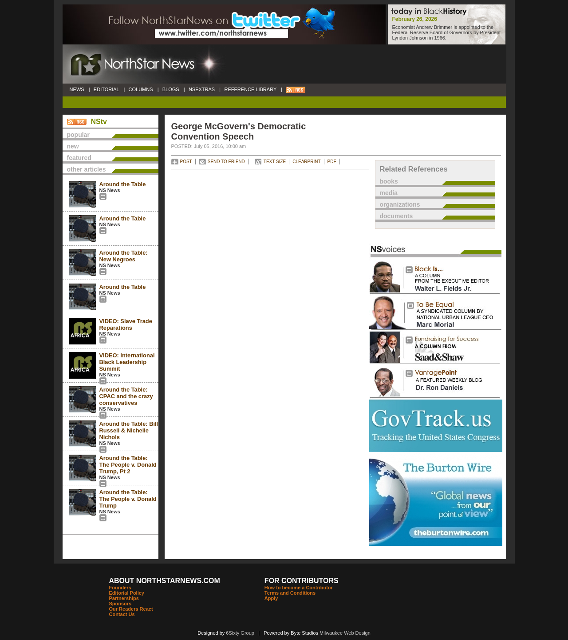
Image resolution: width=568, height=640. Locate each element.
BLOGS (171, 89)
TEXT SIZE (275, 161)
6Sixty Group (240, 633)
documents (396, 216)
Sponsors (120, 603)
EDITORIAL (106, 89)
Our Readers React (131, 609)
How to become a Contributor (298, 587)
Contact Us (122, 614)
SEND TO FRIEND (226, 161)
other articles (86, 169)
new (73, 146)
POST (186, 161)
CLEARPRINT (306, 161)
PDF (331, 161)
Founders (120, 587)
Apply (271, 598)
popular (78, 134)
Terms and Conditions (290, 593)
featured (79, 157)
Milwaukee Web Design (345, 633)
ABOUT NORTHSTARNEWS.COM (164, 580)
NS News (109, 190)
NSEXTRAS (202, 89)
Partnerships (124, 598)
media (389, 192)
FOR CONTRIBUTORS (301, 580)
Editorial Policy (126, 593)
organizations (400, 204)
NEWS (77, 89)
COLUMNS (140, 89)
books (389, 181)
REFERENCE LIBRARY (250, 89)
